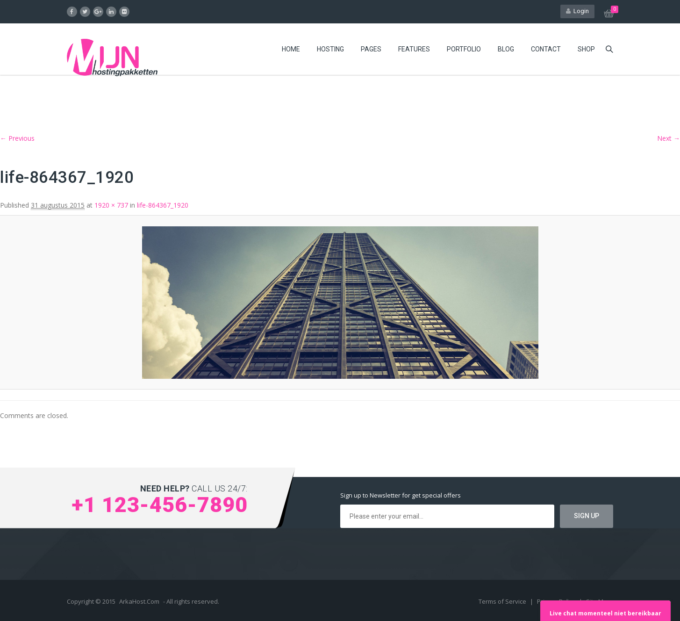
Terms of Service (503, 601)
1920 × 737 (111, 205)
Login (577, 10)
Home (291, 49)
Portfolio (464, 49)
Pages (371, 49)
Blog (506, 49)
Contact (546, 49)
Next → (668, 138)
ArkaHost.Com (139, 601)
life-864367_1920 (162, 205)
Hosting (330, 49)
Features (414, 49)
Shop (586, 49)
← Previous (17, 138)
